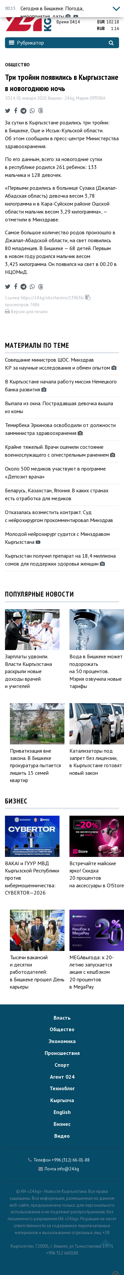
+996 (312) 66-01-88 (71, 1160)
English (62, 1112)
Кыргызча (62, 1100)
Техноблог (62, 1088)
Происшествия (62, 1053)
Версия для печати (26, 311)
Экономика (62, 1041)
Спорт (62, 1065)
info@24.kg (68, 1169)
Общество (17, 65)
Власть (62, 1017)
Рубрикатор (26, 42)
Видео (62, 1135)
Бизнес (62, 1124)
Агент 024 (62, 1076)
